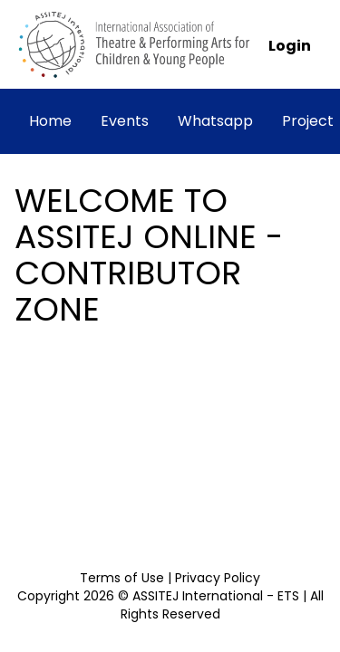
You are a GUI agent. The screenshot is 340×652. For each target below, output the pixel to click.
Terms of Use (122, 578)
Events (125, 120)
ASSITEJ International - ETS (217, 596)
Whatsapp (215, 120)
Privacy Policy (217, 578)
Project (308, 120)
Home (50, 120)
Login (289, 45)
